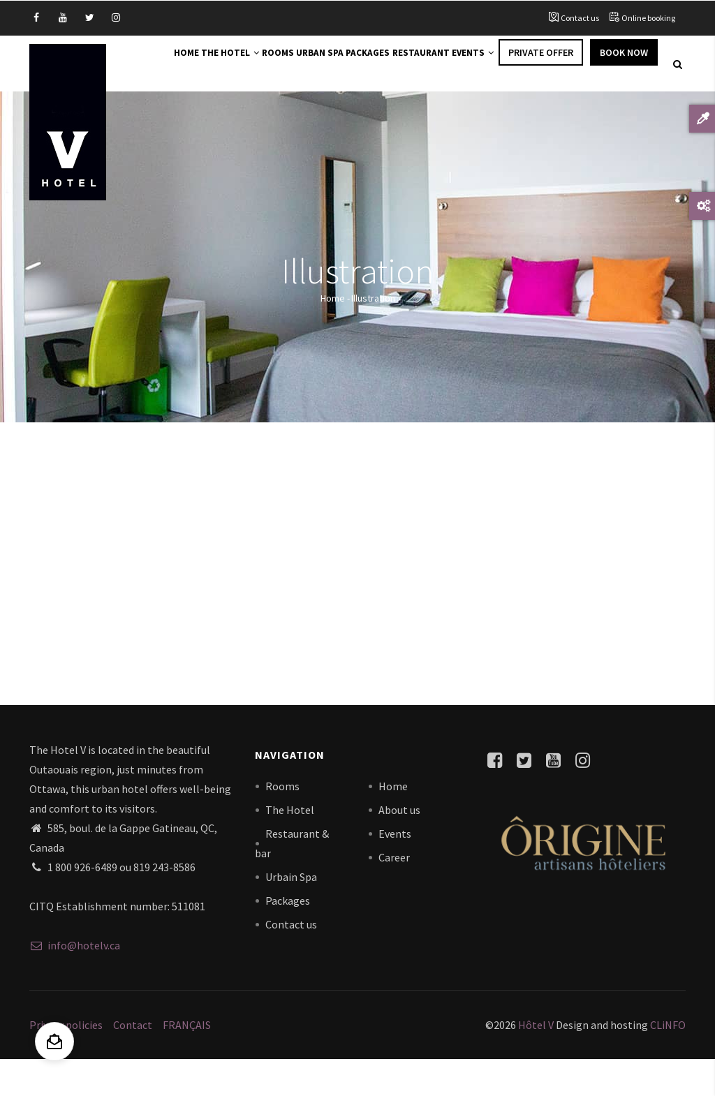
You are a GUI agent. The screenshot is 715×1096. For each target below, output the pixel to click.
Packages (391, 64)
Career (394, 893)
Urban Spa (331, 64)
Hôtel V (536, 1061)
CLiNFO (667, 1061)
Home (162, 64)
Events (519, 64)
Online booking (648, 18)
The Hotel (218, 64)
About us (399, 845)
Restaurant (455, 64)
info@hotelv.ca (74, 981)
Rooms (277, 64)
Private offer (593, 64)
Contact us (580, 18)
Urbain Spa (291, 912)
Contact (132, 1061)
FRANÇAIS (187, 1061)
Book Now (180, 109)
